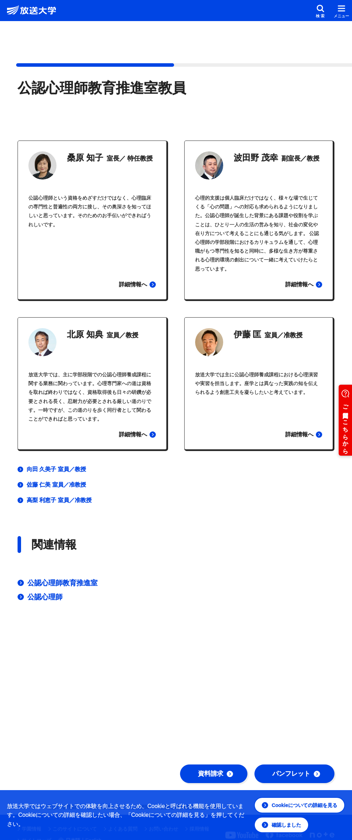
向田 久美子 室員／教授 (56, 469)
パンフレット (296, 773)
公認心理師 (44, 597)
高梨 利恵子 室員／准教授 (59, 500)
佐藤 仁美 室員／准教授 (56, 485)
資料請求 (215, 773)
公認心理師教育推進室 (62, 583)
